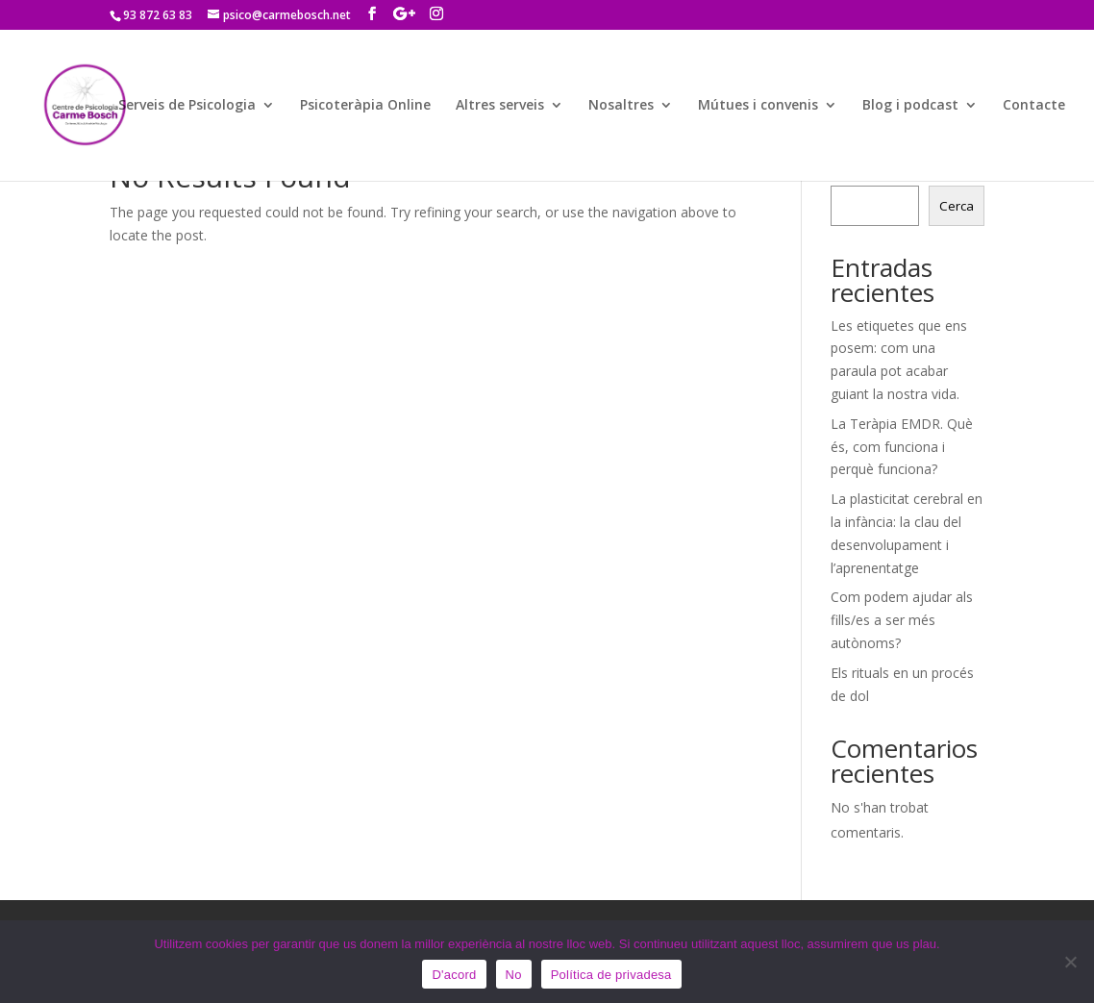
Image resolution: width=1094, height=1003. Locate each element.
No (514, 974)
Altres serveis (500, 105)
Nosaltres (621, 105)
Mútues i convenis (758, 105)
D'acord (454, 974)
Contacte (1034, 105)
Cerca (956, 205)
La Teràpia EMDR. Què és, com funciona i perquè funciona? (902, 446)
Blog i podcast (910, 105)
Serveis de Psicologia (187, 105)
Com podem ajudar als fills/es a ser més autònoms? (902, 620)
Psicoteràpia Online (365, 105)
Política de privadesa (611, 974)
